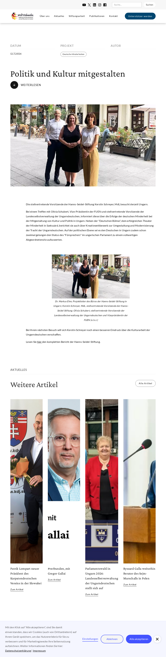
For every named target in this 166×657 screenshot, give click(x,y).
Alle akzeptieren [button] (139, 638)
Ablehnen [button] (112, 638)
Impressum (39, 650)
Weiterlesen (31, 85)
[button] (157, 639)
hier (39, 341)
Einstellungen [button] (90, 638)
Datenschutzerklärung (18, 650)
